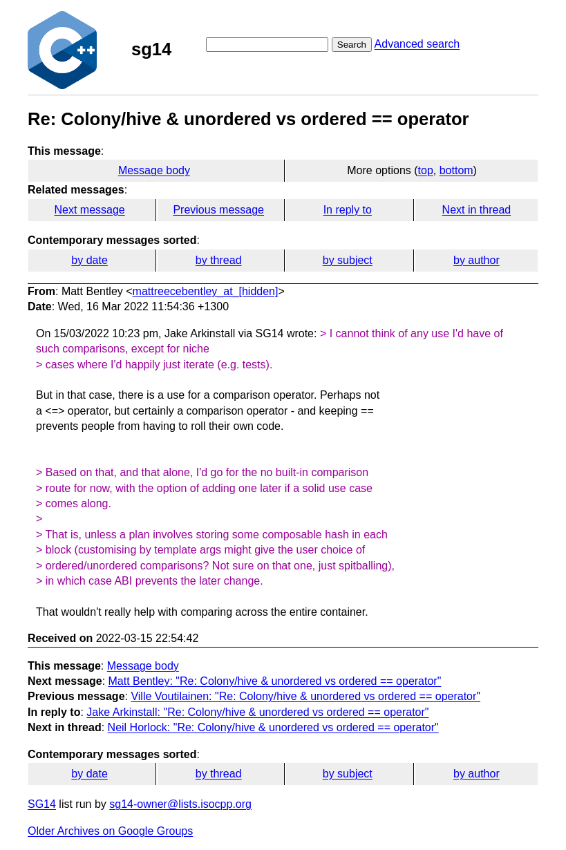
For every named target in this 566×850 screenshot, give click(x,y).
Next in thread (476, 210)
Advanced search (417, 44)
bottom (456, 170)
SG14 (42, 804)
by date (89, 260)
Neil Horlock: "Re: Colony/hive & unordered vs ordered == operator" (273, 727)
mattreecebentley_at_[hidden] (206, 291)
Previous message (218, 210)
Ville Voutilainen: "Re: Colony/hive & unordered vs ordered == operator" (305, 696)
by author (476, 260)
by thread (219, 260)
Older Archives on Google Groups (110, 831)
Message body (154, 170)
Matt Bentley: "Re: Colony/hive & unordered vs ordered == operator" (275, 681)
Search (351, 44)
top (425, 170)
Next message (89, 210)
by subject (347, 260)
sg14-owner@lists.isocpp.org (180, 804)
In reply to (347, 210)
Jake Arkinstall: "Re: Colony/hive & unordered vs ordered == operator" (257, 712)
